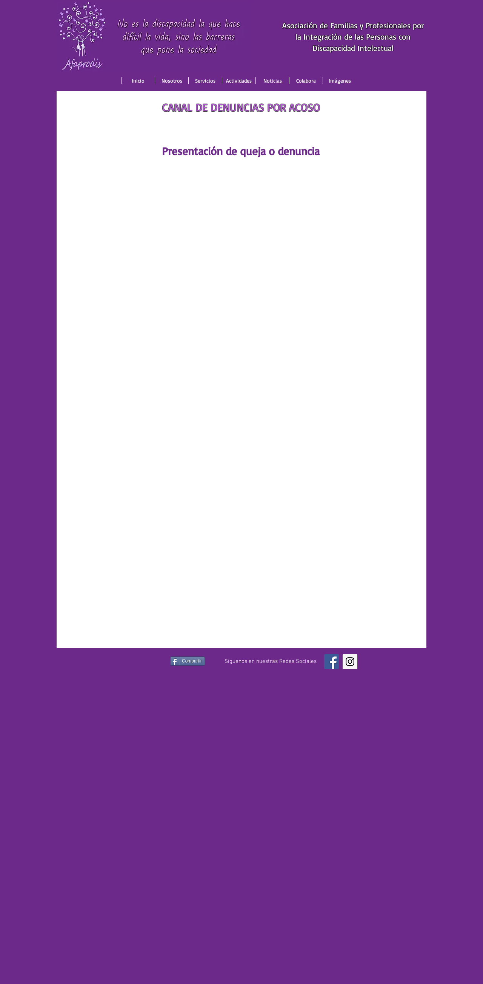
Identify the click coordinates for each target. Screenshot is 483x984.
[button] (171, 80)
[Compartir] (187, 661)
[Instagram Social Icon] (350, 661)
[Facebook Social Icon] (331, 661)
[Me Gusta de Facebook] (144, 662)
